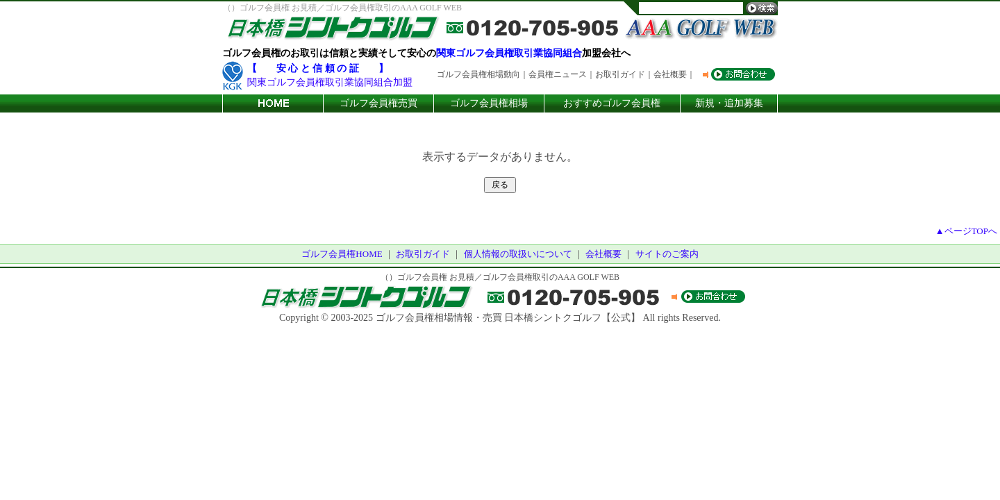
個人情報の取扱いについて (518, 254)
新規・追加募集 (729, 103)
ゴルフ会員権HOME (341, 254)
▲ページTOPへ (966, 231)
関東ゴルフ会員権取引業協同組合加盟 (329, 82)
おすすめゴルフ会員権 (611, 103)
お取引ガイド (423, 254)
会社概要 (603, 254)
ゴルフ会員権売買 (378, 103)
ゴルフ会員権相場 (489, 103)
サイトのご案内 (667, 254)
